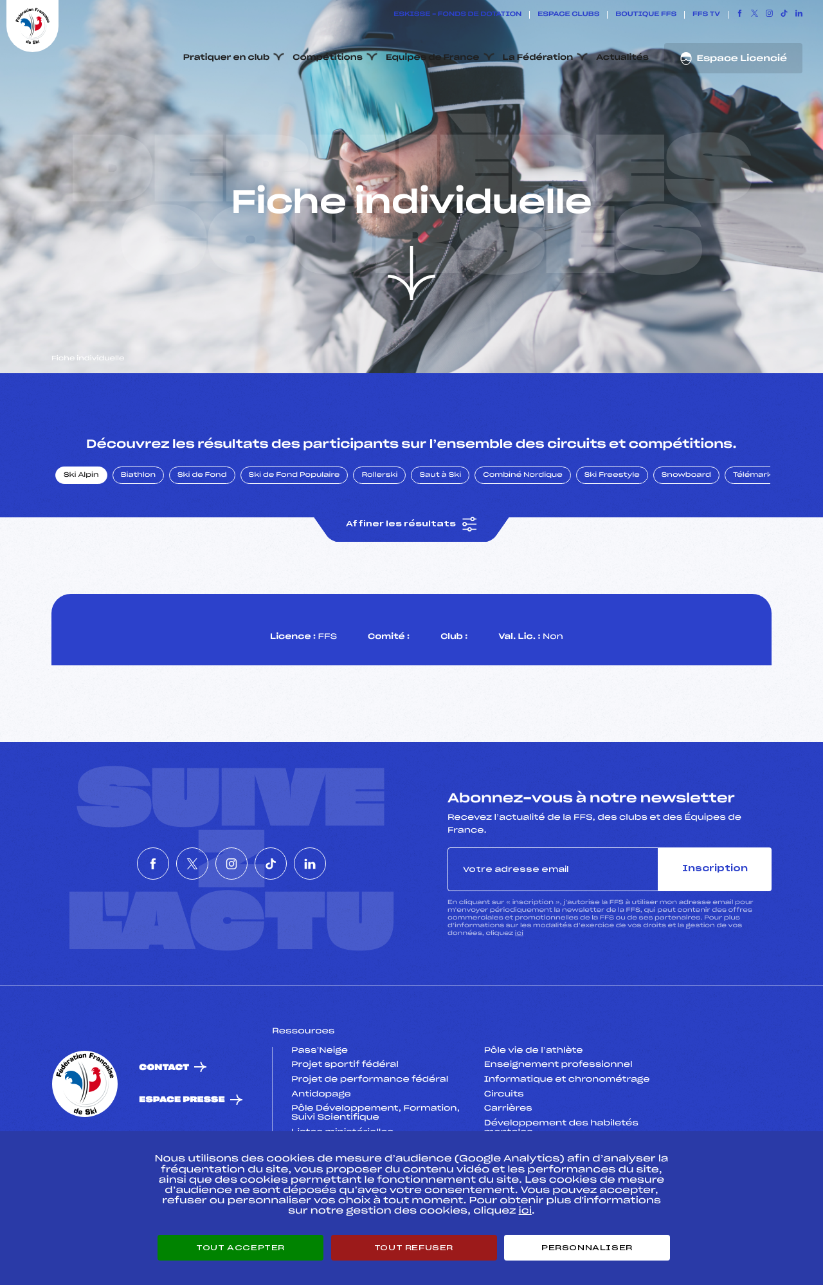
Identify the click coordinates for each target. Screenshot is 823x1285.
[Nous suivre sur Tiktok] (784, 15)
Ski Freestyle (612, 536)
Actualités (622, 58)
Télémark (752, 536)
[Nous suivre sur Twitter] (754, 15)
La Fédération (538, 58)
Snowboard (686, 536)
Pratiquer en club (226, 58)
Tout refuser (413, 1248)
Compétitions (328, 58)
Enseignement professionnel (558, 1126)
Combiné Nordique (523, 536)
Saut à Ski (440, 536)
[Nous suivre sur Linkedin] (798, 15)
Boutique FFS (645, 15)
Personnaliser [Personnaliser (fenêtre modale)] (587, 1248)
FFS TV (706, 15)
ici (519, 994)
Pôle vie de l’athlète (533, 1111)
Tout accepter (240, 1248)
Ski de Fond (202, 536)
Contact (164, 1128)
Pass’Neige (319, 1111)
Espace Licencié (733, 58)
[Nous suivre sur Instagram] (769, 15)
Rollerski (379, 536)
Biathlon (138, 536)
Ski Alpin (81, 536)
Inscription (715, 929)
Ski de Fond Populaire (294, 536)
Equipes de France (433, 58)
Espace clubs (568, 15)
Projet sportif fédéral (344, 1126)
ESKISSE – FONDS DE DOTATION (457, 15)
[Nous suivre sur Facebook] (739, 15)
